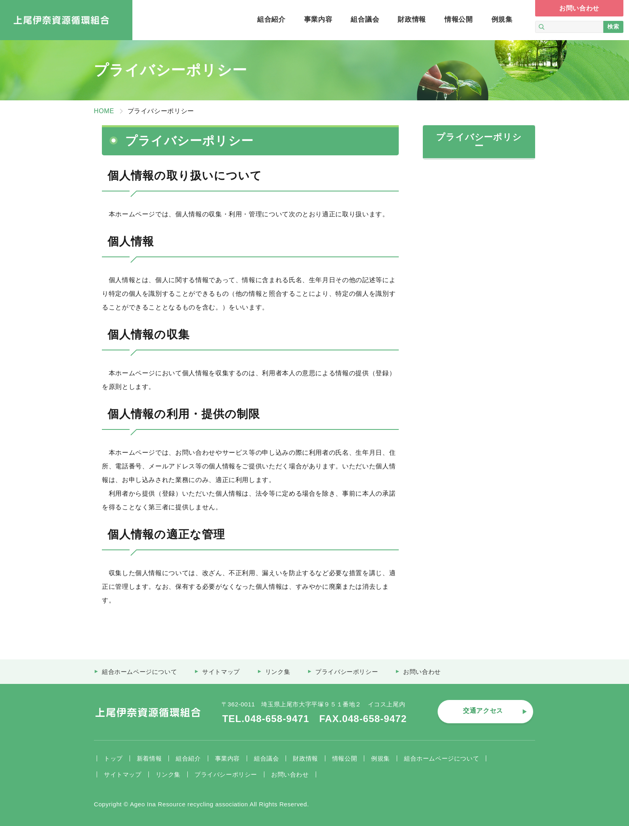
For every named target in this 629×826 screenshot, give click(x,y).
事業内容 (227, 758)
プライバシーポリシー (226, 774)
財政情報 (305, 758)
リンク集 (168, 774)
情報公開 (344, 758)
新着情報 (149, 758)
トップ (113, 758)
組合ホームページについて (441, 758)
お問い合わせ (290, 774)
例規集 (380, 758)
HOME (104, 111)
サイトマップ (123, 774)
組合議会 (266, 758)
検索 (613, 26)
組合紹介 (188, 758)
